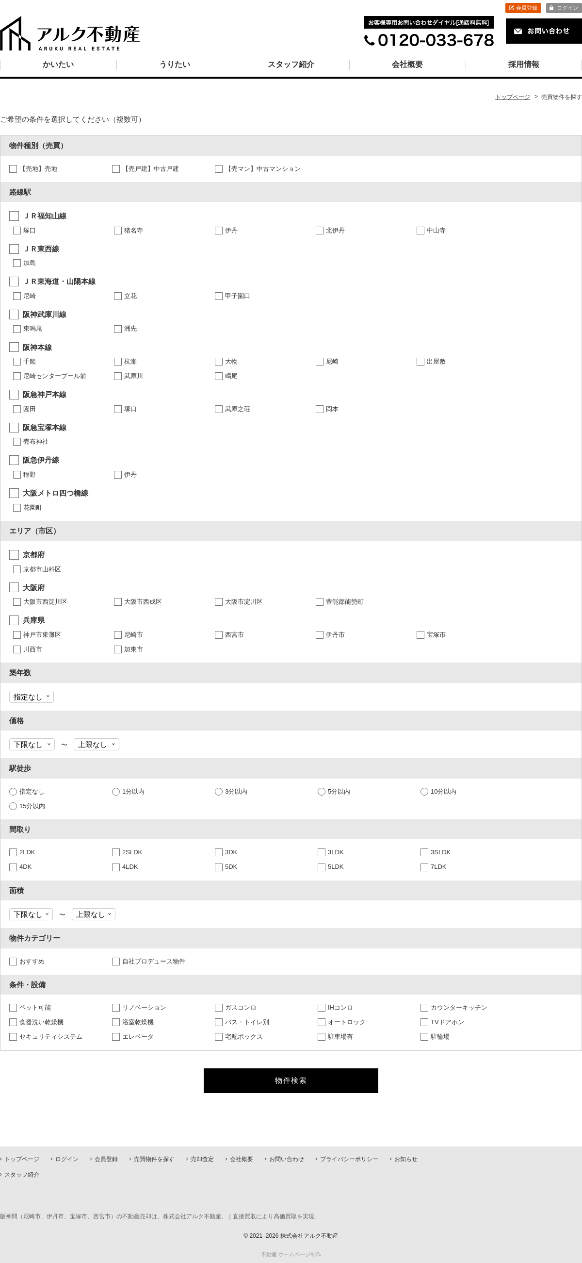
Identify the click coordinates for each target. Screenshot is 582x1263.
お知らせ (406, 1159)
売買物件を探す (154, 1159)
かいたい (58, 64)
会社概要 (407, 64)
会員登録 (526, 8)
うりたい (174, 64)
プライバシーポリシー (349, 1159)
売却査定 (202, 1159)
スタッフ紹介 (291, 64)
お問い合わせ (286, 1159)
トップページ (21, 1159)
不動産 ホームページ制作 (291, 1254)
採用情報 (523, 64)
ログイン (567, 8)
